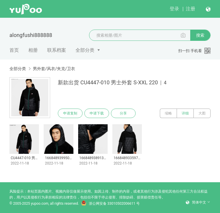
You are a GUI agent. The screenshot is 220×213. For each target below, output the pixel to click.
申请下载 (97, 113)
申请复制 (70, 113)
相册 (33, 50)
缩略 (168, 113)
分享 (123, 113)
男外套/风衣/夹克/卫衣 (54, 68)
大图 (202, 113)
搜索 (200, 35)
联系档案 (56, 50)
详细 (185, 113)
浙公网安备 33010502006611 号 (110, 203)
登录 (174, 9)
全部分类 (84, 50)
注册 (190, 9)
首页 (14, 50)
